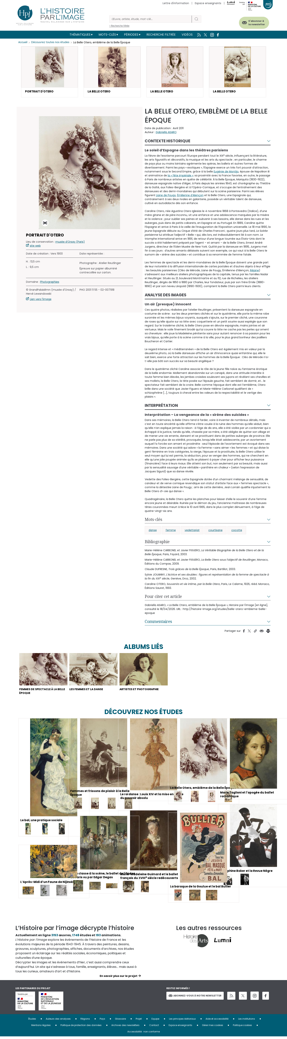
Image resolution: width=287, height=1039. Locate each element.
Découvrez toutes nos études (51, 42)
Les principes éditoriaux (182, 1021)
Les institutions (246, 1021)
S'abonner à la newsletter (253, 22)
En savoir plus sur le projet (118, 978)
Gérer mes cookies (212, 1027)
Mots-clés (107, 34)
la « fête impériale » (180, 176)
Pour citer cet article (163, 597)
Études (32, 1021)
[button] (49, 72)
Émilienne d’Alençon (190, 196)
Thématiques (80, 34)
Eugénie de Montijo (226, 172)
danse (153, 531)
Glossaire (120, 1021)
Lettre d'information (176, 3)
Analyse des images (165, 295)
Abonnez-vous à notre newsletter (195, 997)
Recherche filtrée (161, 34)
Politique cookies (242, 1027)
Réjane (254, 271)
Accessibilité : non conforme (143, 1034)
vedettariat (192, 531)
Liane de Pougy (166, 196)
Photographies (49, 282)
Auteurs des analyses (58, 1021)
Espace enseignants (208, 3)
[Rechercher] (150, 19)
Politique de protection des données (81, 1027)
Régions (85, 1021)
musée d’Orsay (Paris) (70, 242)
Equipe (155, 1021)
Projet (139, 1021)
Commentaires (158, 622)
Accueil (23, 42)
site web (35, 246)
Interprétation (161, 406)
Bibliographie (157, 542)
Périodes (131, 34)
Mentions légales (41, 1027)
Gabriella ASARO (166, 133)
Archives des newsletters (125, 1027)
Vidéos (187, 34)
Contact (154, 1027)
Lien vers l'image (40, 300)
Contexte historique (167, 141)
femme (171, 531)
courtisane (215, 531)
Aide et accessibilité (217, 1021)
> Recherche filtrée (119, 25)
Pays (102, 1021)
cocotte (236, 531)
